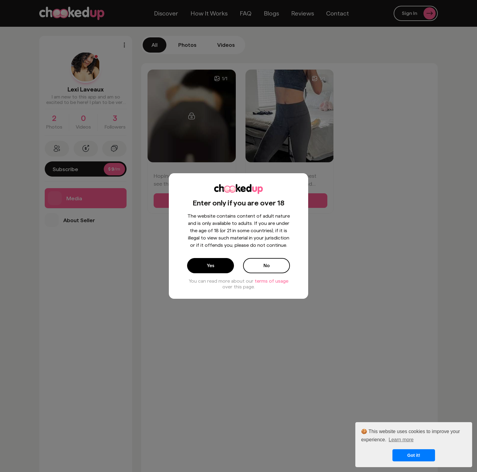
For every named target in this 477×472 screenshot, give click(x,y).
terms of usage (271, 281)
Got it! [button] (413, 455)
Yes (210, 265)
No (266, 265)
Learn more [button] (401, 439)
